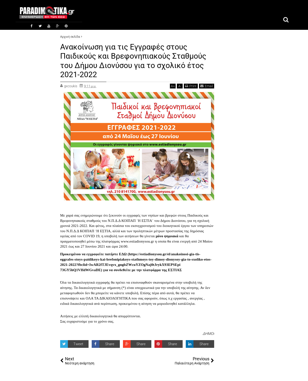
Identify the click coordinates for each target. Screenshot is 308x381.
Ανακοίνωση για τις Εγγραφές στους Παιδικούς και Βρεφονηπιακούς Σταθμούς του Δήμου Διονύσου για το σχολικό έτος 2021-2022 (133, 60)
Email (206, 86)
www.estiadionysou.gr (137, 241)
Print (191, 86)
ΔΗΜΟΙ (208, 333)
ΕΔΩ (123, 254)
